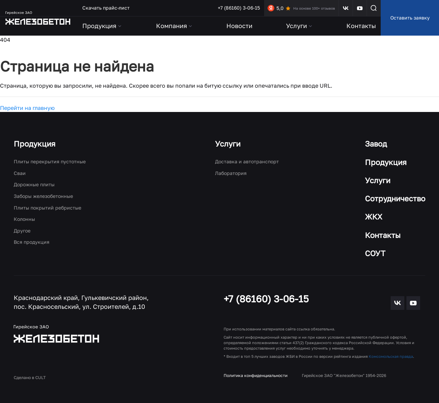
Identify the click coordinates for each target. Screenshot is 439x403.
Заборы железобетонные (43, 196)
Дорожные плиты (34, 184)
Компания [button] (174, 25)
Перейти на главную (27, 107)
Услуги (227, 143)
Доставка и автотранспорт (247, 161)
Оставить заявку (410, 18)
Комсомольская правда (391, 356)
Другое (22, 231)
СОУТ (375, 253)
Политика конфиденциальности (255, 375)
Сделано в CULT (30, 377)
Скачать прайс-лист (106, 8)
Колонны (24, 219)
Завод (376, 143)
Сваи (20, 173)
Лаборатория (231, 173)
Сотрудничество (395, 198)
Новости (239, 25)
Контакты (361, 25)
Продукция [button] (102, 25)
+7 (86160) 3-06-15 (239, 8)
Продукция (35, 143)
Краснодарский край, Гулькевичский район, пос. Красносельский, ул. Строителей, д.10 (81, 302)
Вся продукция (31, 242)
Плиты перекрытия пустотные (50, 161)
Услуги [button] (299, 25)
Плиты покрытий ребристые (47, 208)
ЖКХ (373, 216)
